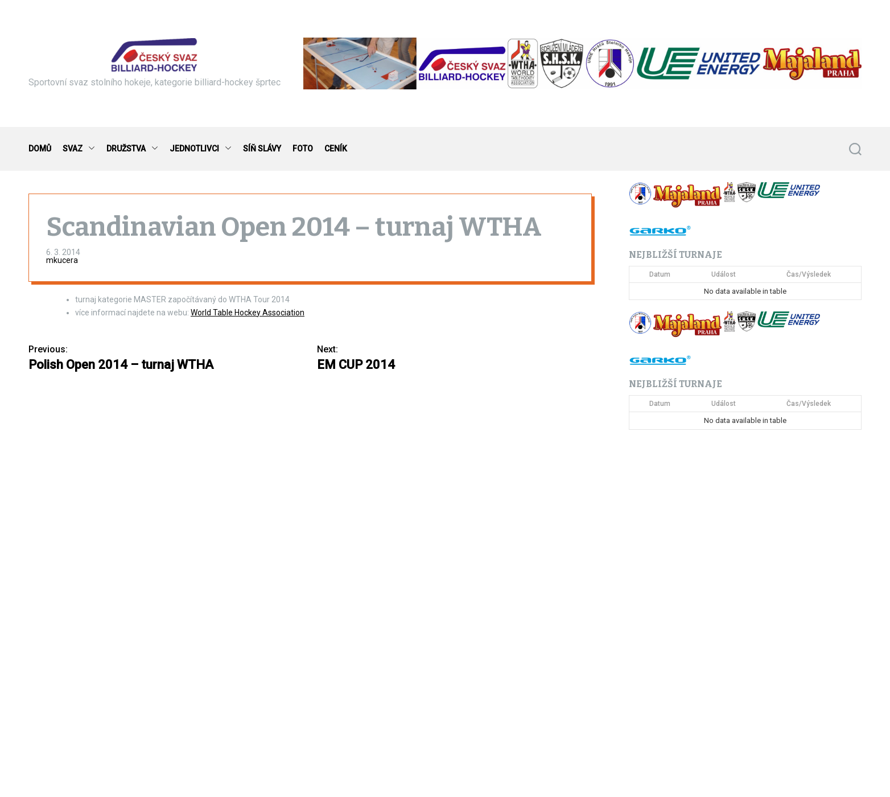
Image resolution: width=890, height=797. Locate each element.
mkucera (62, 260)
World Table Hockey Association (247, 312)
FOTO (302, 148)
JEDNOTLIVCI (201, 149)
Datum (659, 274)
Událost (723, 274)
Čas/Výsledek (808, 274)
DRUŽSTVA (132, 149)
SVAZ (79, 149)
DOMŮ (39, 148)
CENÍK (335, 148)
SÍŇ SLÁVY (262, 148)
